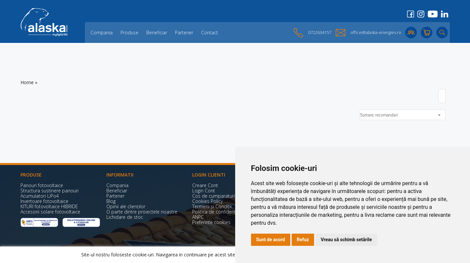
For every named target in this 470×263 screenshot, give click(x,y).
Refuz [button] (303, 239)
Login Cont (203, 190)
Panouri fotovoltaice (41, 185)
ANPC (198, 217)
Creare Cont (205, 185)
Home (27, 82)
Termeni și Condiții (212, 206)
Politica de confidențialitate (221, 212)
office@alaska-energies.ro (375, 32)
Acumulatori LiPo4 (39, 196)
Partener (184, 32)
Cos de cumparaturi (213, 196)
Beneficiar (156, 32)
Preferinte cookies (211, 222)
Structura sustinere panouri (49, 190)
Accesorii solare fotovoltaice (50, 212)
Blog (111, 201)
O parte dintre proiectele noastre (141, 212)
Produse (129, 32)
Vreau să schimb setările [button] (346, 239)
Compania (101, 32)
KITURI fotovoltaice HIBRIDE (49, 206)
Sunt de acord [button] (270, 239)
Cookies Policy (207, 201)
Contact (209, 32)
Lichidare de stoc (124, 217)
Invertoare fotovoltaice (44, 201)
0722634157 (319, 32)
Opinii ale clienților (125, 206)
